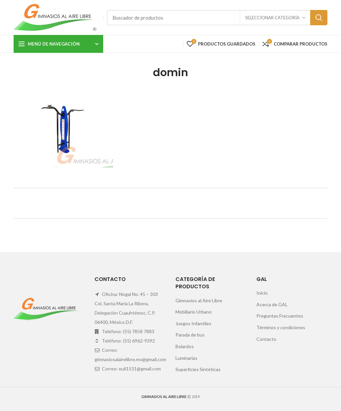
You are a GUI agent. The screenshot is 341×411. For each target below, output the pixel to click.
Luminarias (186, 358)
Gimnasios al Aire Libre (198, 300)
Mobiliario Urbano (193, 312)
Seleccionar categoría (272, 17)
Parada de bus (190, 335)
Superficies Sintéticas (198, 369)
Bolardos (184, 346)
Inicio (262, 293)
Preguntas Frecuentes (279, 316)
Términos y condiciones (280, 327)
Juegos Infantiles (193, 323)
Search (318, 17)
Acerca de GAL (272, 304)
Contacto (266, 339)
